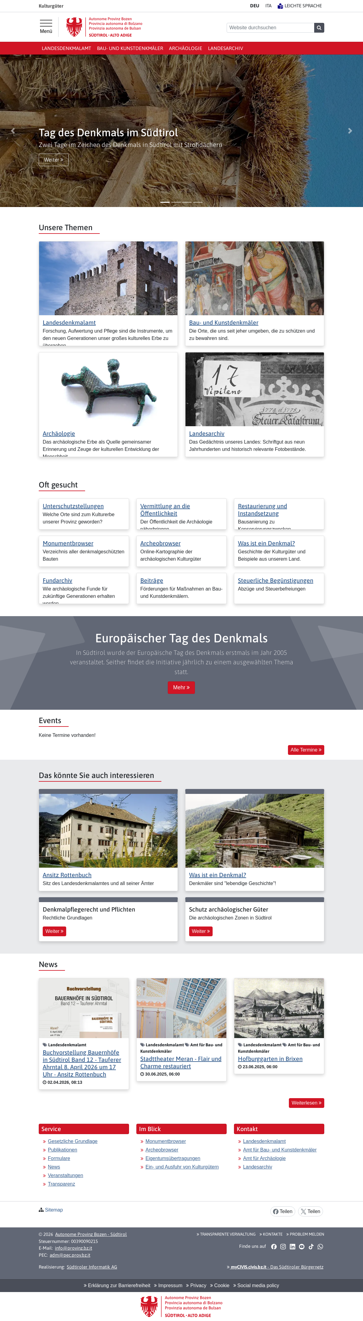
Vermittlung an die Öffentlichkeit (165, 509)
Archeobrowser (160, 543)
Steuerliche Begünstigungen (275, 580)
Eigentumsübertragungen (173, 1158)
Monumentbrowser (68, 543)
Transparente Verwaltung (226, 1234)
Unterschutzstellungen (73, 505)
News (54, 1166)
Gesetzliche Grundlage (73, 1141)
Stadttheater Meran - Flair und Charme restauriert (180, 1062)
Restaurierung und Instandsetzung (262, 509)
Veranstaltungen (65, 1175)
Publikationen (62, 1149)
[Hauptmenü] (46, 27)
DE (254, 5)
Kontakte (271, 1234)
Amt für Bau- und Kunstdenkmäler (280, 1149)
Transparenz (61, 1184)
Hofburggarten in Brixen (270, 1058)
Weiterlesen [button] (307, 1102)
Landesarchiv (225, 48)
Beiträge (151, 580)
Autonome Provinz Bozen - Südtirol (91, 1234)
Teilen (283, 1212)
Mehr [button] (181, 687)
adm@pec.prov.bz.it (70, 1255)
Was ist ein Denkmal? (266, 543)
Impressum (168, 1285)
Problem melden (305, 1234)
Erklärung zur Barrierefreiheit (117, 1285)
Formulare (59, 1158)
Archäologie (185, 48)
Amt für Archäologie (264, 1158)
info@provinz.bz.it (73, 1248)
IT (268, 5)
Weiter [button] (53, 160)
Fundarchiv (57, 580)
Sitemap (54, 1209)
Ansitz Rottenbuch (67, 874)
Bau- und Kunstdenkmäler (130, 48)
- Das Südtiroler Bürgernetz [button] (275, 1266)
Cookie (219, 1285)
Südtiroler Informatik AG (92, 1266)
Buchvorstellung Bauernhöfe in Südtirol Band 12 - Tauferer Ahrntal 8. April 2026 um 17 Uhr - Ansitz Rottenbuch (82, 1063)
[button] (12, 131)
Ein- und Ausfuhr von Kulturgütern (182, 1166)
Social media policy (256, 1285)
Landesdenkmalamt (66, 48)
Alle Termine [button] (306, 749)
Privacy (196, 1285)
